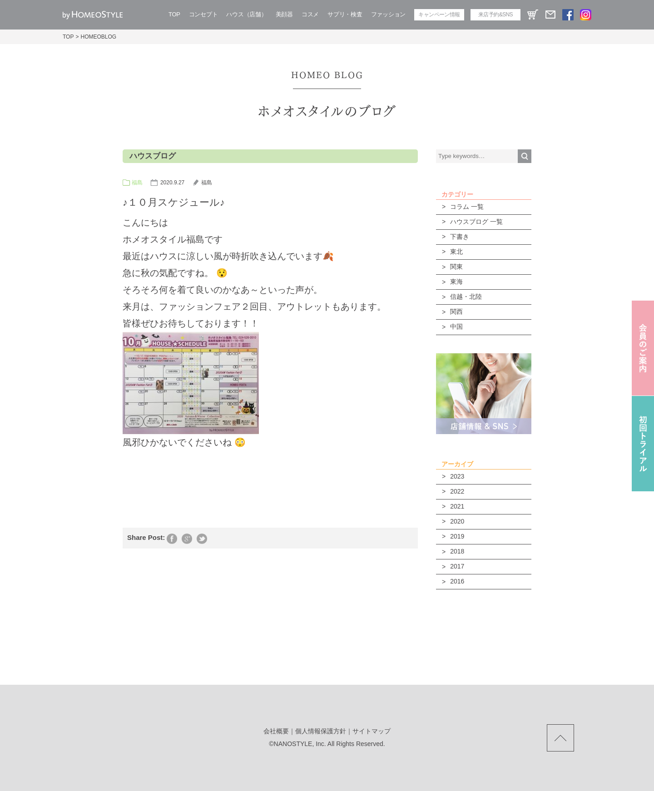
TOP (174, 14)
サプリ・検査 (344, 14)
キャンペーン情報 (439, 14)
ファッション (388, 14)
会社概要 (276, 731)
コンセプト (203, 14)
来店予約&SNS (495, 14)
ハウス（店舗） (246, 14)
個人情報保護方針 (320, 731)
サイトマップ (371, 731)
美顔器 (284, 14)
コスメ (310, 14)
